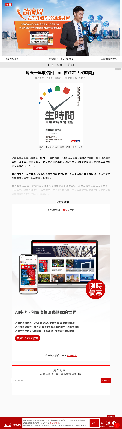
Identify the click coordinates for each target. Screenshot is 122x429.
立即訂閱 (105, 380)
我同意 (94, 423)
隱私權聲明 (54, 423)
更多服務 (111, 416)
